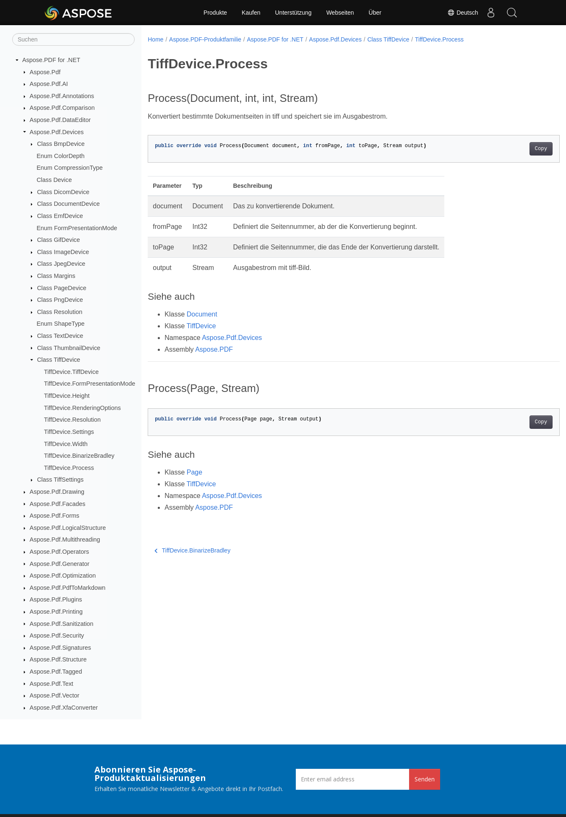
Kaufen (251, 12)
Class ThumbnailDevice (68, 348)
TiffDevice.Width (66, 444)
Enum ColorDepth (60, 156)
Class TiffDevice (58, 359)
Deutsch (462, 12)
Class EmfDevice (60, 216)
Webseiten (340, 12)
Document (202, 314)
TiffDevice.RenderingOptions (82, 408)
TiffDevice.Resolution (72, 419)
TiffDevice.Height (67, 395)
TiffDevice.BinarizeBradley (79, 455)
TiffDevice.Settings (69, 431)
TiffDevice (201, 325)
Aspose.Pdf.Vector (54, 695)
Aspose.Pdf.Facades (58, 504)
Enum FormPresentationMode (77, 228)
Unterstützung (293, 12)
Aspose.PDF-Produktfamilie (205, 39)
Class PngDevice (60, 299)
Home (155, 39)
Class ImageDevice (63, 252)
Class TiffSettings (60, 479)
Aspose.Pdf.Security (57, 635)
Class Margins (56, 275)
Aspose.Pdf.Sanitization (62, 623)
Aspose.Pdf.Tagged (56, 671)
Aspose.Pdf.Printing (56, 611)
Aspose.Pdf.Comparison (62, 107)
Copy (512, 149)
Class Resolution (59, 312)
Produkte (215, 12)
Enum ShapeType (60, 323)
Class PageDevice (61, 288)
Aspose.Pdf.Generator (59, 563)
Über (375, 12)
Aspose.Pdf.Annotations (62, 96)
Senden (425, 779)
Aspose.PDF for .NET (51, 60)
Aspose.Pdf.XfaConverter (64, 707)
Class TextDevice (60, 335)
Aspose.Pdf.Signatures (60, 647)
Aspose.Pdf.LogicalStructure (68, 527)
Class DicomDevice (63, 192)
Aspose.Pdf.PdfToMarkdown (68, 587)
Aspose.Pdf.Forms (54, 515)
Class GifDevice (58, 239)
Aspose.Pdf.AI (49, 83)
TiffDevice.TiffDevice (71, 371)
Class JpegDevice (61, 263)
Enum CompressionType (70, 167)
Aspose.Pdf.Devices (57, 132)
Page (194, 472)
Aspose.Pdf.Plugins (56, 599)
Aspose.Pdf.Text (51, 683)
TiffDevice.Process (69, 467)
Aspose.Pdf (45, 72)
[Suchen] (73, 39)
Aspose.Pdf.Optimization (63, 575)
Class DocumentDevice (68, 203)
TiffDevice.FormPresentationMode (90, 383)
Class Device (54, 179)
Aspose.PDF (214, 349)
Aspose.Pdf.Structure (58, 659)
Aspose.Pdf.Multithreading (65, 539)
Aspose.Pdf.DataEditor (60, 120)
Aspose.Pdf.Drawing (57, 491)
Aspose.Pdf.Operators (59, 551)
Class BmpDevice (61, 143)
